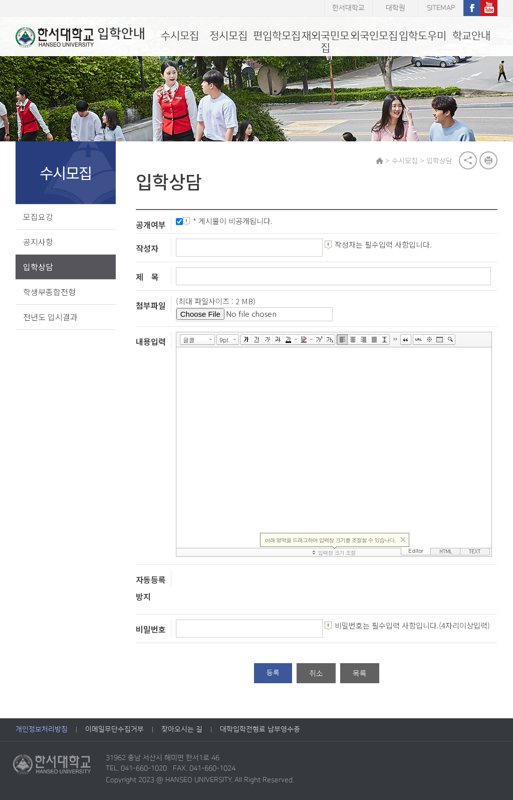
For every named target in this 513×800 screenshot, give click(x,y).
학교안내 (471, 36)
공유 (468, 160)
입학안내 (80, 37)
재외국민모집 (325, 42)
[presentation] (252, 589)
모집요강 (38, 217)
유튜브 (488, 8)
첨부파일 (151, 305)
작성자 (147, 248)
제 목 (147, 277)
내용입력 (151, 341)
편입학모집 (277, 36)
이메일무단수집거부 (114, 729)
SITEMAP (441, 8)
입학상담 (38, 267)
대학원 (395, 8)
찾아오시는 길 (181, 729)
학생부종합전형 (49, 292)
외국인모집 (374, 36)
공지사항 (38, 242)
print (488, 160)
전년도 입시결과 (50, 317)
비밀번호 (151, 629)
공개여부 (151, 225)
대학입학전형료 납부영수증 (260, 729)
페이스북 (471, 8)
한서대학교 (348, 8)
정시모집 (228, 36)
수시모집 (180, 36)
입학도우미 (422, 36)
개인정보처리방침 (42, 729)
